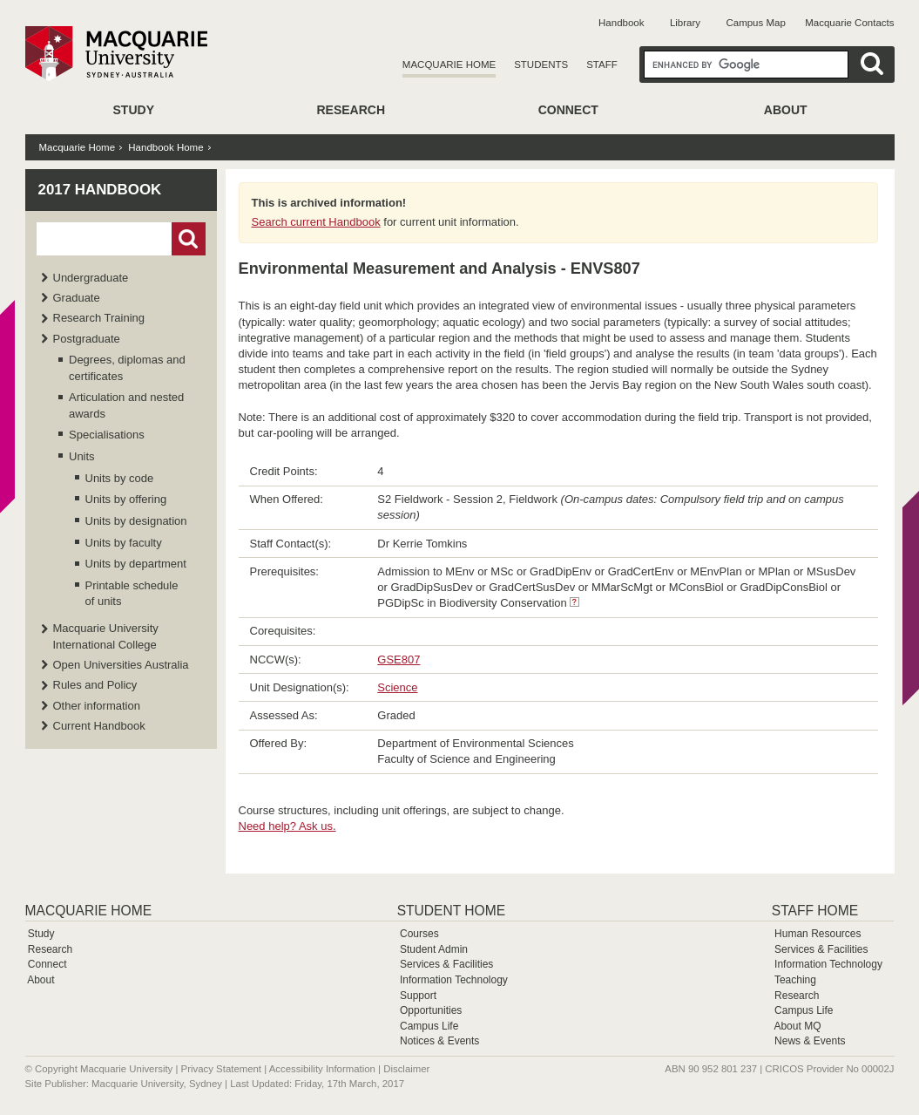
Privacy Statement (221, 1069)
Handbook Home (165, 147)
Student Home (451, 910)
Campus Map (755, 22)
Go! (189, 238)
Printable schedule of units (132, 593)
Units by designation (136, 520)
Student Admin (434, 949)
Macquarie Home (449, 64)
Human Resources (817, 934)
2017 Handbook (100, 189)
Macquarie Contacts (849, 22)
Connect (568, 110)
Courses (419, 934)
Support (418, 995)
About (786, 110)
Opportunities (431, 1010)
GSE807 (398, 659)
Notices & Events (439, 1041)
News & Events (809, 1041)
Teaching (795, 980)
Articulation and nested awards (126, 405)
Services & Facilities (446, 964)
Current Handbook (99, 725)
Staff (602, 64)
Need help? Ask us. (287, 826)
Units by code (119, 478)
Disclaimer (406, 1069)
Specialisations (107, 434)
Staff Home (815, 910)
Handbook (621, 22)
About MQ (797, 1026)
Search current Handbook (316, 221)
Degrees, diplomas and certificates (127, 367)
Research (350, 110)
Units (82, 456)
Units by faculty (123, 542)
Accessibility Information (322, 1069)
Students (541, 64)
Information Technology (454, 980)
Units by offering (126, 499)
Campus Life (429, 1026)
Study (133, 110)
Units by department (135, 563)
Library (685, 22)
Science (397, 687)
